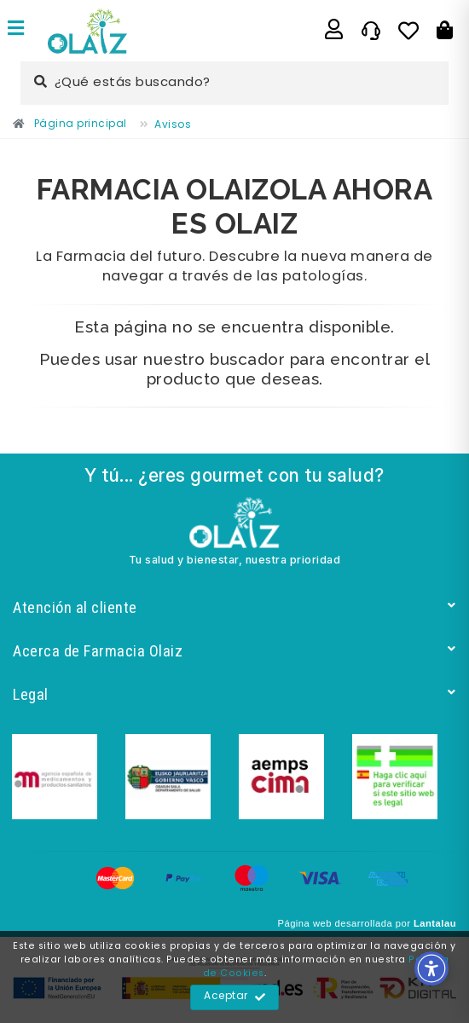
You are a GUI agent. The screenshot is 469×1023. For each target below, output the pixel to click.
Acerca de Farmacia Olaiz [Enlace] (234, 650)
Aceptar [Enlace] (235, 997)
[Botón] (445, 30)
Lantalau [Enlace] (435, 923)
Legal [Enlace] (234, 694)
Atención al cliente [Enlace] (234, 607)
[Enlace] (16, 30)
